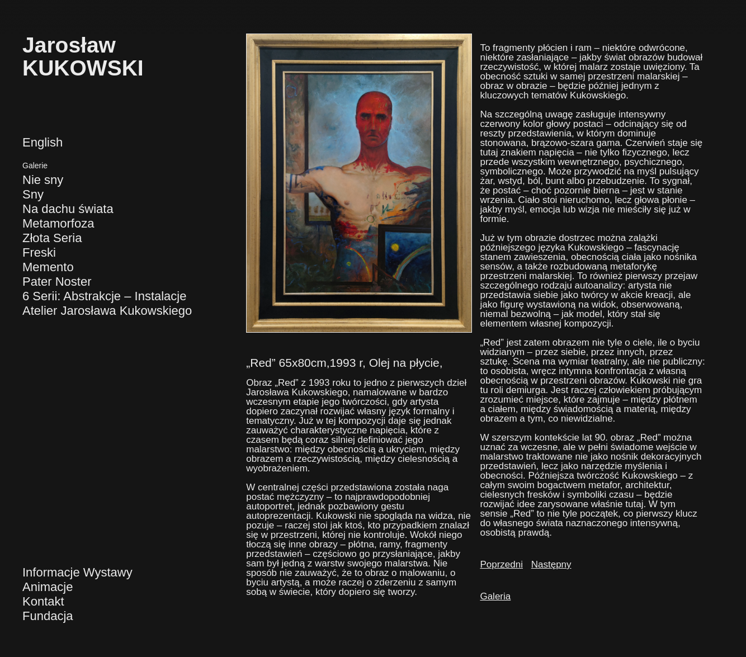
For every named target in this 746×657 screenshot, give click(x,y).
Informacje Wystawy (77, 572)
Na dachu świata (68, 209)
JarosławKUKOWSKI (83, 56)
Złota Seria (52, 238)
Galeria (495, 596)
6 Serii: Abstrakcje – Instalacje (104, 296)
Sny (33, 194)
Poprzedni (501, 564)
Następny (551, 564)
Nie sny (42, 180)
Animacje (47, 587)
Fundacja (47, 616)
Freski (39, 252)
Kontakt (43, 601)
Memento (48, 267)
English (42, 142)
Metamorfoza (58, 223)
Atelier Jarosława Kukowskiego (107, 311)
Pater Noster (57, 282)
